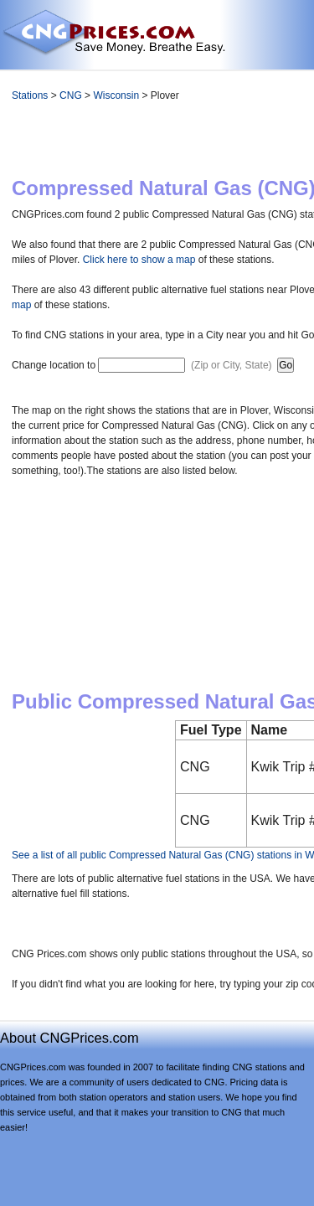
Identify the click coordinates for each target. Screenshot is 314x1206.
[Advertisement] (212, 143)
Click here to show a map (139, 259)
